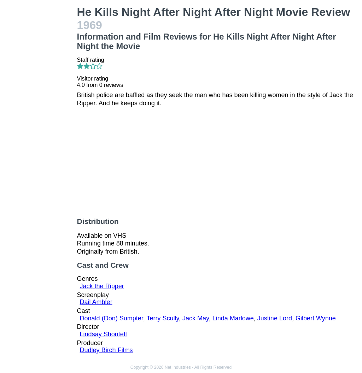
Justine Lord (274, 318)
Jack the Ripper (102, 286)
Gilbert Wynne (316, 318)
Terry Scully (162, 318)
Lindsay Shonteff (103, 334)
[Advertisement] (40, 112)
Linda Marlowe (233, 318)
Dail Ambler (96, 302)
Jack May (195, 318)
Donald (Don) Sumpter (111, 318)
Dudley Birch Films (106, 350)
